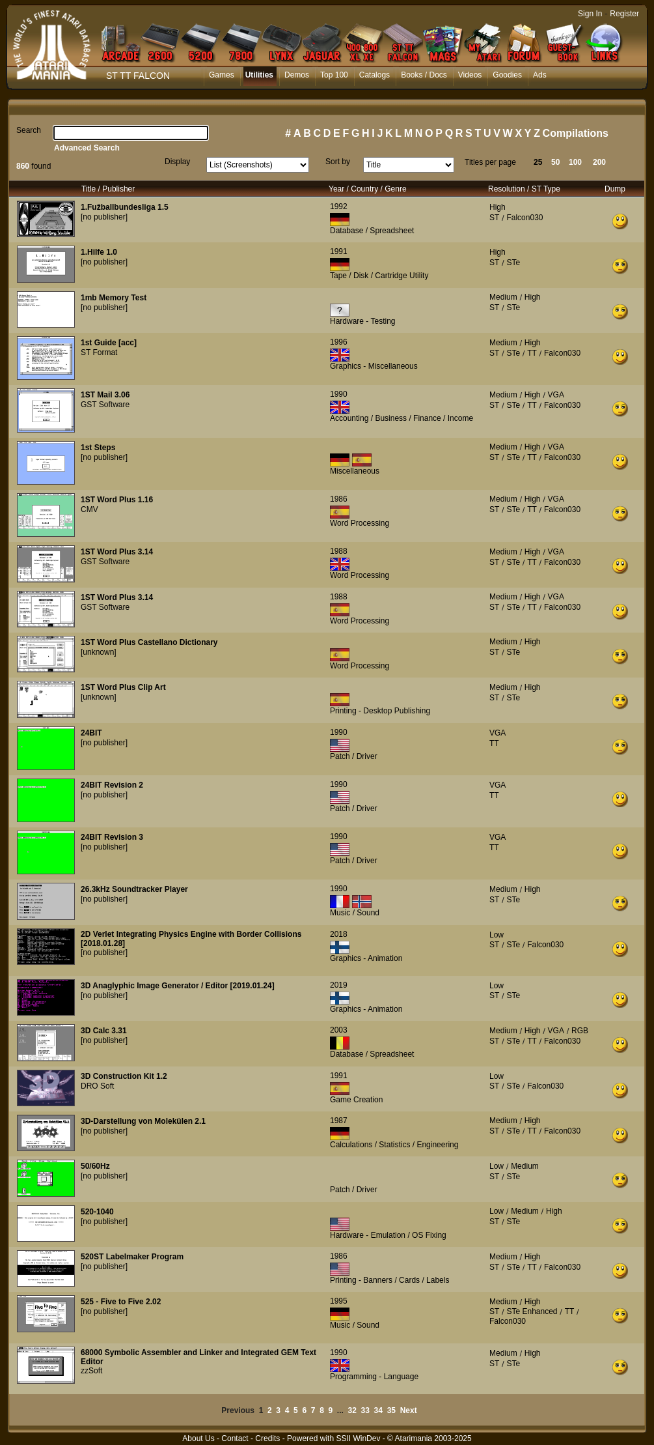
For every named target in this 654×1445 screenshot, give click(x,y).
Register (624, 13)
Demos (296, 74)
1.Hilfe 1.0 (99, 252)
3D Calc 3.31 (104, 1030)
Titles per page (490, 162)
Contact (234, 1438)
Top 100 (334, 74)
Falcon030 (524, 217)
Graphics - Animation (366, 958)
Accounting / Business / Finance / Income (401, 418)
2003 (338, 1030)
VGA (556, 394)
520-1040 (97, 1211)
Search (28, 130)
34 (378, 1410)
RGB (579, 1030)
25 (538, 162)
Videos (470, 74)
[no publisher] (104, 217)
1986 (338, 499)
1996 (338, 342)
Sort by (337, 161)
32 (352, 1410)
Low (496, 934)
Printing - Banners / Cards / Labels (389, 1280)
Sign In (590, 13)
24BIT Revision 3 (112, 837)
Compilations (575, 133)
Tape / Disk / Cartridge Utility (379, 275)
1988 (338, 551)
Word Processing (359, 523)
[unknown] (98, 652)
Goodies (507, 74)
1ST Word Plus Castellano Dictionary (149, 642)
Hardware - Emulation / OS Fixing (388, 1235)
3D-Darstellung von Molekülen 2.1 (143, 1121)
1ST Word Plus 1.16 (117, 499)
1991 (338, 251)
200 (599, 162)
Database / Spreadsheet (372, 230)
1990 (338, 394)
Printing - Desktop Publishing (380, 710)
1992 (338, 206)
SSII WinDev (358, 1438)
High (497, 207)
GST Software (105, 404)
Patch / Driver (353, 756)
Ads (540, 74)
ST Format (99, 352)
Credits (267, 1438)
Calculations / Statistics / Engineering (394, 1144)
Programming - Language (374, 1376)
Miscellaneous (354, 471)
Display (177, 161)
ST (494, 217)
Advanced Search (87, 147)
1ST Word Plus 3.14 (117, 551)
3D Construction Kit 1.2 (124, 1076)
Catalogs (374, 74)
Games (221, 74)
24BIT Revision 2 (112, 785)
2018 (338, 934)
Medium (503, 297)
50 (555, 162)
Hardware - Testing (363, 321)
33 (365, 1410)
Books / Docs (424, 74)
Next (408, 1410)
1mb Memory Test (113, 297)
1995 (338, 1301)
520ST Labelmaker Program (132, 1256)
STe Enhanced (531, 1311)
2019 (338, 985)
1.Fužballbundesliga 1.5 (125, 207)
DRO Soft (97, 1086)
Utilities (259, 74)
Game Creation (356, 1099)
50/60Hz (95, 1166)
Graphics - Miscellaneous (374, 366)
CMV (89, 509)
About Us (198, 1438)
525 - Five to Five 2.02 (121, 1301)
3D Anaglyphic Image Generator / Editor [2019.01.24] (178, 985)
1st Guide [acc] (109, 342)
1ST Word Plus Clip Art (123, 687)
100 (575, 162)
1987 (338, 1120)
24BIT (91, 732)
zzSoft (91, 1370)
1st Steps (98, 447)
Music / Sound (354, 912)
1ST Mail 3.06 (105, 394)
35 (391, 1410)
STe (513, 262)
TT (532, 353)
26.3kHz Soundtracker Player (134, 889)
